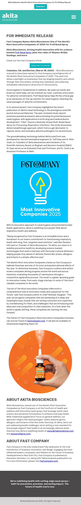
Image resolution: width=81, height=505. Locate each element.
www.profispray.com (21, 434)
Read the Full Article (40, 65)
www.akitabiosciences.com (60, 431)
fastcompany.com (36, 321)
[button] (74, 17)
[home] (9, 17)
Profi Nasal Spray (23, 52)
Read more (40, 6)
